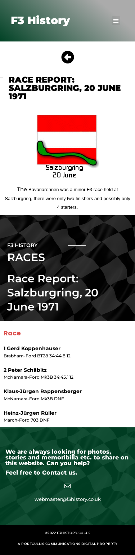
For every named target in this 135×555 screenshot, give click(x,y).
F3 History (40, 20)
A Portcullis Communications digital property (67, 544)
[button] (116, 20)
